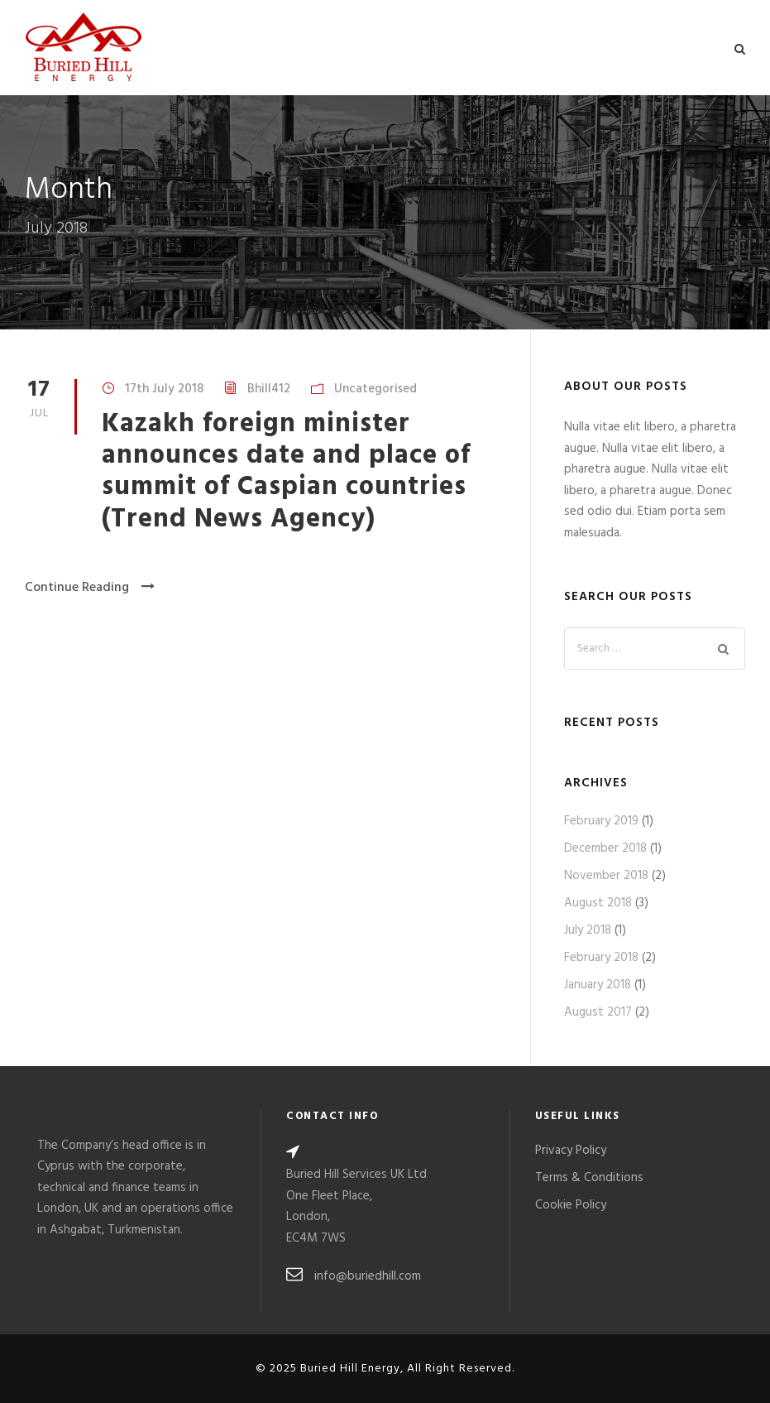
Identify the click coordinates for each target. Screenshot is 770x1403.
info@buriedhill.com (367, 1276)
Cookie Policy (570, 1205)
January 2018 (597, 985)
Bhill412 (268, 389)
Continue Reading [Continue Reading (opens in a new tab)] (90, 587)
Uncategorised (375, 389)
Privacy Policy (570, 1150)
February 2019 (601, 821)
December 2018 (605, 848)
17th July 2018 (164, 389)
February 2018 (601, 958)
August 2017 (598, 1012)
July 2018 (587, 930)
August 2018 (598, 903)
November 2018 (606, 876)
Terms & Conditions (589, 1178)
